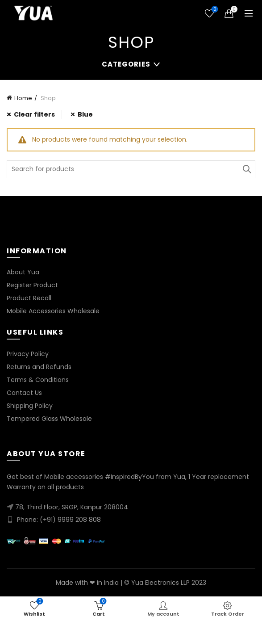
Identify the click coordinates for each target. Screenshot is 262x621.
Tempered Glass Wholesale (49, 418)
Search (246, 169)
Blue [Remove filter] (85, 114)
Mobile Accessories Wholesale (53, 310)
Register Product (32, 285)
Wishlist (214, 10)
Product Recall (29, 298)
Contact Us (24, 392)
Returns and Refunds (39, 366)
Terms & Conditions (38, 379)
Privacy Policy (28, 353)
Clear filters (34, 114)
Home (23, 98)
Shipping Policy (30, 405)
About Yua (23, 272)
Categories (126, 64)
